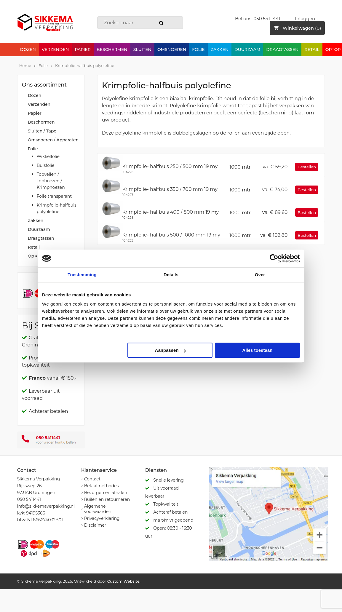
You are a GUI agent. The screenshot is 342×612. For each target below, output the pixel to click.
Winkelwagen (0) (297, 28)
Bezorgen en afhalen (105, 492)
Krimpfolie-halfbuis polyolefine (84, 65)
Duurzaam (247, 49)
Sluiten (142, 49)
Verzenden (55, 49)
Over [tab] (260, 274)
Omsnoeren (171, 49)
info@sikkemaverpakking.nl (46, 506)
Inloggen (305, 18)
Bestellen (307, 166)
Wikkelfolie (48, 156)
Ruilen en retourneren (107, 499)
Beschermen (112, 49)
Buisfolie (46, 165)
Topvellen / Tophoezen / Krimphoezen (51, 181)
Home (25, 65)
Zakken (219, 49)
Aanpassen (170, 350)
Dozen (28, 49)
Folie (198, 49)
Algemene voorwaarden (97, 509)
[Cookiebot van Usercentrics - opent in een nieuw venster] (274, 258)
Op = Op (36, 256)
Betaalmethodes (101, 485)
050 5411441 (29, 499)
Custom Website (123, 581)
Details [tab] (171, 274)
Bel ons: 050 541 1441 (257, 18)
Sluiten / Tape (42, 131)
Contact (92, 479)
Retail (311, 49)
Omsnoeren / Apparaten (53, 140)
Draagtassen (282, 49)
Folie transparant (54, 196)
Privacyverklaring (102, 518)
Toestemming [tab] (82, 274)
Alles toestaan (257, 350)
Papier (83, 49)
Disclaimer (95, 525)
